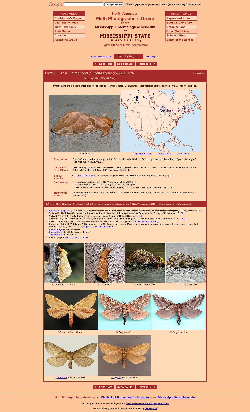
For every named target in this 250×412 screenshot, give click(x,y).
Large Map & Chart (142, 153)
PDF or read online (103, 226)
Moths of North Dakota (76, 237)
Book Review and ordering (145, 221)
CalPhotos (61, 377)
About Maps (183, 153)
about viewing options (101, 56)
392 (183, 218)
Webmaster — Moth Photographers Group (147, 403)
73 (181, 213)
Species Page (55, 229)
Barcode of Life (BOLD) (60, 210)
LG (113, 377)
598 (140, 216)
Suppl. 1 (87, 226)
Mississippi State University (177, 397)
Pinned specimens (84, 175)
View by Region (128, 56)
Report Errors (164, 153)
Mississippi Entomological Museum (125, 397)
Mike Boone (151, 408)
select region (152, 56)
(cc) (119, 377)
